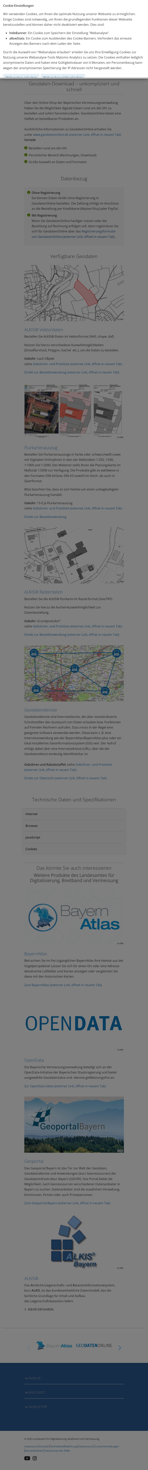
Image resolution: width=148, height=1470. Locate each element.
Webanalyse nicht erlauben (63, 77)
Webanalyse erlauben (21, 77)
